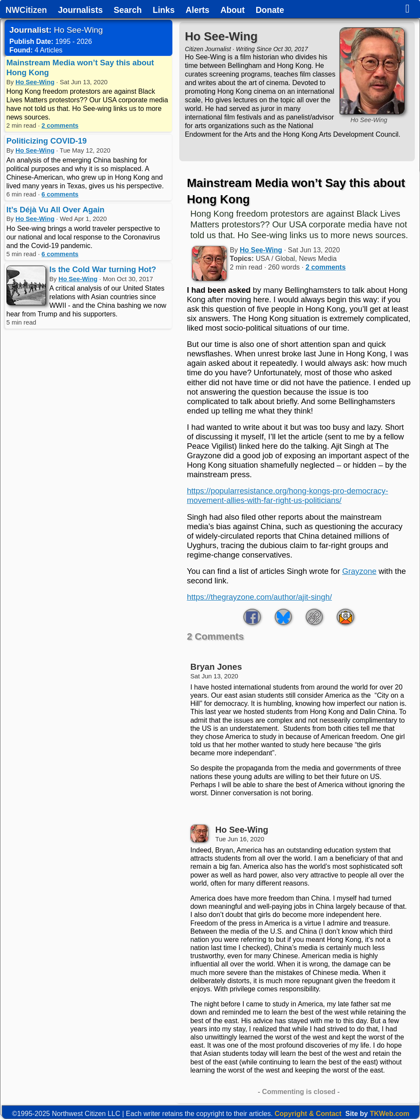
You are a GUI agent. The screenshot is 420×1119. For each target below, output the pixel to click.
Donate (270, 10)
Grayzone (359, 571)
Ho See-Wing (35, 82)
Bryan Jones (216, 666)
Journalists (80, 10)
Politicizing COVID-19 (46, 140)
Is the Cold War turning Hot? (102, 269)
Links (164, 10)
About (233, 10)
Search (128, 10)
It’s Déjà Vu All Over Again (55, 209)
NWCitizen (26, 10)
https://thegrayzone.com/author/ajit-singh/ (259, 596)
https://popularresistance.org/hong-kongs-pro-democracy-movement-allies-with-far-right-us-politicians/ (287, 495)
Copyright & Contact (308, 1113)
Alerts (197, 10)
